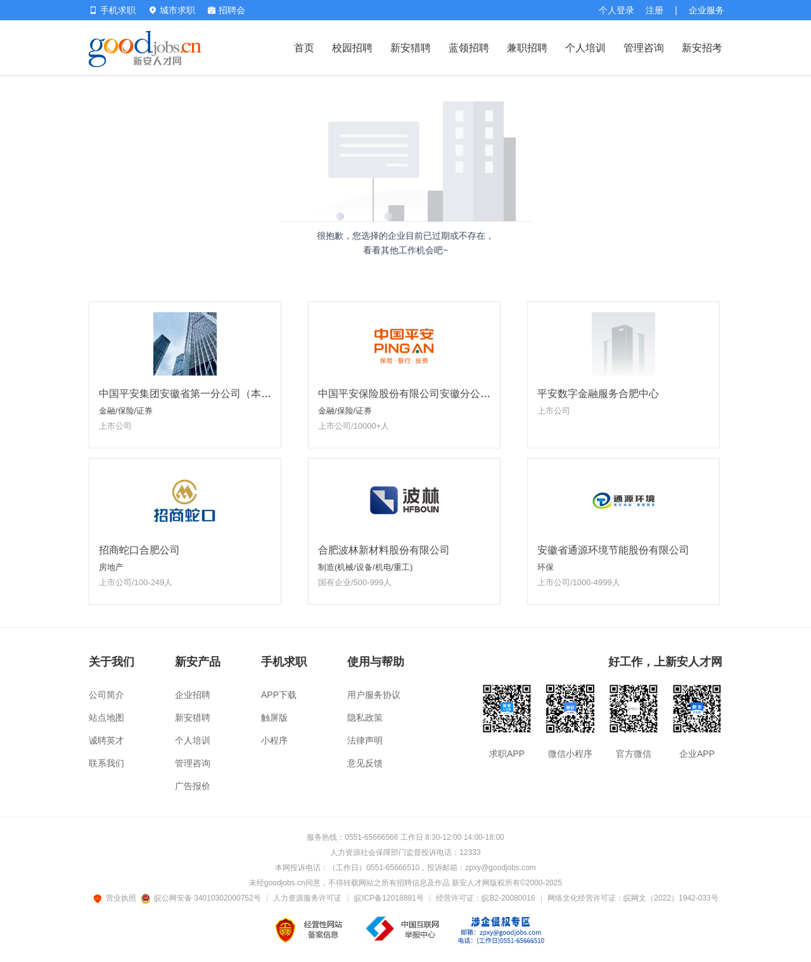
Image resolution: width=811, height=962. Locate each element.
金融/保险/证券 (126, 410)
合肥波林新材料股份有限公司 (384, 550)
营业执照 (117, 898)
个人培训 (585, 47)
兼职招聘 (527, 47)
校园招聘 (352, 47)
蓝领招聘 (469, 47)
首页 (304, 47)
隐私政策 (365, 717)
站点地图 (106, 717)
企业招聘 (192, 695)
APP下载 (279, 695)
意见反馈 (365, 763)
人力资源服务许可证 (307, 898)
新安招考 (702, 47)
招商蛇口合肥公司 (139, 550)
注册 (654, 10)
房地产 (111, 567)
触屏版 (274, 717)
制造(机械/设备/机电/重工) (365, 567)
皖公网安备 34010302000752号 (202, 898)
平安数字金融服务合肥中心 (598, 393)
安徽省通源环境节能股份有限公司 (613, 550)
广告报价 (192, 786)
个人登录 (616, 10)
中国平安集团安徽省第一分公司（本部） (190, 393)
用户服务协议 (373, 695)
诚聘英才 (106, 740)
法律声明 (365, 740)
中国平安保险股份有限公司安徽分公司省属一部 (424, 393)
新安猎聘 (410, 47)
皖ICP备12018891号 (388, 898)
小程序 (274, 740)
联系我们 (106, 763)
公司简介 (106, 695)
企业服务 (706, 10)
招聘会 (226, 10)
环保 (545, 567)
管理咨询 (643, 47)
